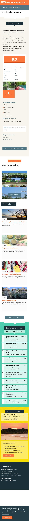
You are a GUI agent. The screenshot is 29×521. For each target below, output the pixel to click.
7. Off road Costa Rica (11, 380)
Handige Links (11, 471)
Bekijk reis (8, 455)
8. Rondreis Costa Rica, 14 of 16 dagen (12, 386)
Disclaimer (13, 475)
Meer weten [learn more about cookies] (5, 514)
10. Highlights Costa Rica (12, 400)
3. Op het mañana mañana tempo (12, 351)
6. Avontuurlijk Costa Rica (12, 372)
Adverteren (3, 471)
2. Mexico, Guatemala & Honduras (12, 344)
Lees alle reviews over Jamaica (14, 149)
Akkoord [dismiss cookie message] (7, 518)
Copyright (16, 473)
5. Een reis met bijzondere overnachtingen (12, 366)
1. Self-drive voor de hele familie (12, 337)
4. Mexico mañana (10, 358)
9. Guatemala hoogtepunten (9, 393)
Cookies (19, 475)
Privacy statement (5, 475)
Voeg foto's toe (14, 161)
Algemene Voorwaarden (6, 473)
